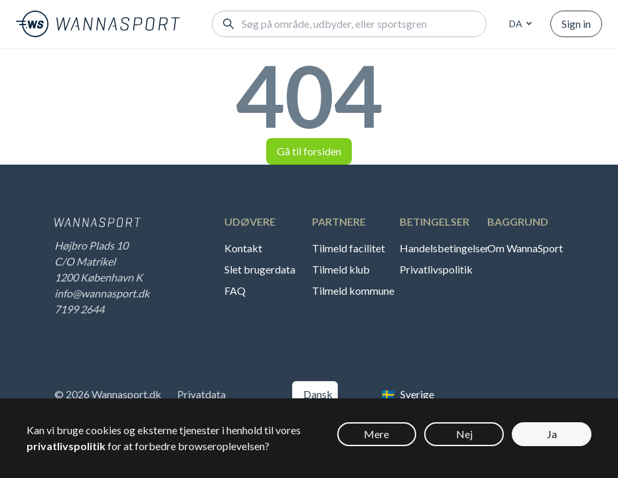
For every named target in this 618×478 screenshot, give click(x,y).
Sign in (576, 23)
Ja (552, 434)
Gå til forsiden (309, 151)
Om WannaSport (525, 248)
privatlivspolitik (66, 445)
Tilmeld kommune (353, 290)
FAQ (235, 290)
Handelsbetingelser (442, 248)
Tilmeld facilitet (348, 248)
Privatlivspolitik (436, 269)
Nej (464, 434)
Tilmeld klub (341, 269)
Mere (376, 434)
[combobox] (518, 24)
